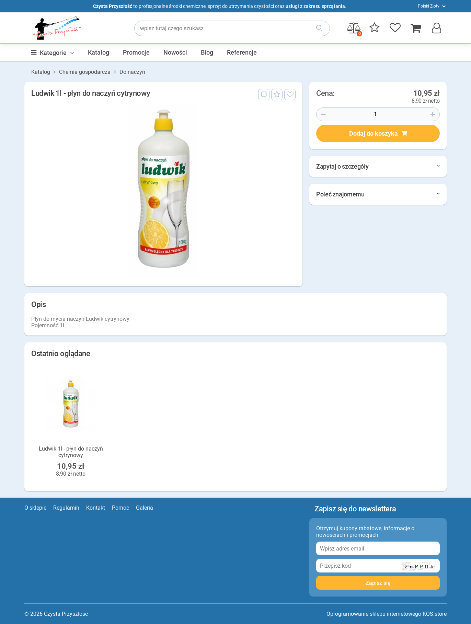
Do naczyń (132, 72)
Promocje (136, 52)
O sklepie (35, 507)
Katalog (98, 52)
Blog (207, 52)
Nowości (175, 52)
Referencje (242, 52)
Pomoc (120, 507)
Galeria (144, 507)
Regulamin (66, 507)
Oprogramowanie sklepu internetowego (373, 614)
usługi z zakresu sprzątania (315, 6)
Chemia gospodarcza (85, 72)
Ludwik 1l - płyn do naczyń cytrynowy (71, 451)
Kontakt (95, 507)
